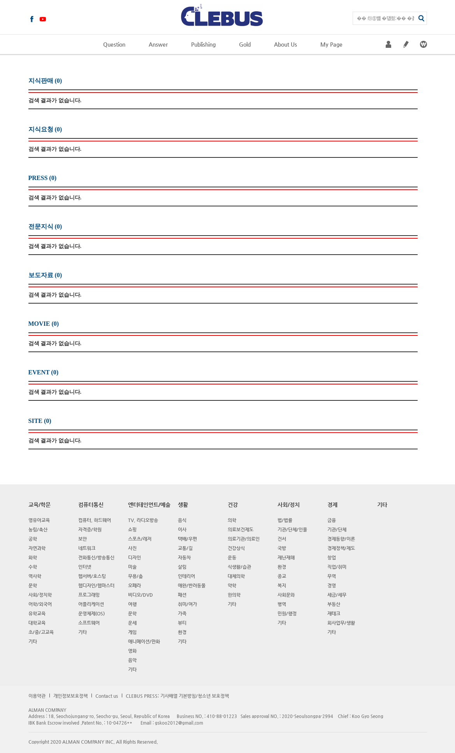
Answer (158, 44)
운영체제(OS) (91, 613)
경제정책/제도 (341, 548)
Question (114, 44)
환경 (182, 632)
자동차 (184, 557)
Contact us (106, 696)
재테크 (333, 613)
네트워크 (86, 548)
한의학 (234, 595)
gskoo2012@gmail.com (179, 722)
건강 (233, 504)
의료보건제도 (240, 529)
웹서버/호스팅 (92, 576)
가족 (182, 613)
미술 (132, 567)
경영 (331, 585)
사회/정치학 (40, 595)
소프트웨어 (89, 622)
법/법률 (285, 520)
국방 (282, 548)
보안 (82, 539)
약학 (232, 585)
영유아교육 (39, 520)
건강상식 (236, 548)
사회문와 (286, 595)
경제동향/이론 (341, 539)
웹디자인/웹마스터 (96, 585)
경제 (332, 504)
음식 (182, 520)
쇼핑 (132, 529)
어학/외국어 (40, 604)
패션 (182, 595)
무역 (331, 576)
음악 (132, 660)
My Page (331, 44)
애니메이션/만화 (144, 641)
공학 (32, 539)
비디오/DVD (140, 595)
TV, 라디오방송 (143, 520)
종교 (282, 576)
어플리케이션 (91, 604)
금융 (331, 520)
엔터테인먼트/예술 (149, 504)
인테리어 (186, 576)
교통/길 (185, 548)
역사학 (34, 576)
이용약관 (37, 696)
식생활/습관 (239, 567)
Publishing (203, 44)
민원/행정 (287, 613)
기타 (32, 641)
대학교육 (37, 622)
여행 (132, 604)
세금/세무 (336, 595)
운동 (232, 557)
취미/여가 (187, 604)
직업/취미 (336, 567)
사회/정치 (289, 504)
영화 (132, 650)
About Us (285, 44)
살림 (182, 567)
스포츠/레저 (139, 539)
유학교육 (37, 613)
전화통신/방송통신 (96, 557)
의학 (232, 520)
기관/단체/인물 (292, 529)
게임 (132, 632)
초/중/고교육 (41, 632)
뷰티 (182, 622)
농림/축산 (37, 529)
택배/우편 (187, 539)
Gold (245, 44)
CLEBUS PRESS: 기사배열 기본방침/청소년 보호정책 (177, 696)
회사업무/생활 (341, 622)
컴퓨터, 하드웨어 (94, 520)
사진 (132, 548)
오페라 (134, 585)
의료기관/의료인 (244, 539)
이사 (182, 529)
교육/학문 (39, 504)
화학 (32, 557)
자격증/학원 (90, 529)
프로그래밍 (89, 595)
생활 (183, 504)
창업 (331, 557)
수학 (32, 567)
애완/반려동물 (192, 585)
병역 (282, 604)
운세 (132, 622)
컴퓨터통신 (91, 504)
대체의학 (236, 576)
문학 (32, 585)
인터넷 (84, 567)
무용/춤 (135, 576)
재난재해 (286, 557)
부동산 (333, 604)
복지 (282, 585)
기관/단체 (336, 529)
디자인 (134, 557)
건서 (282, 539)
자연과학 (37, 548)
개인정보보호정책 (70, 696)
